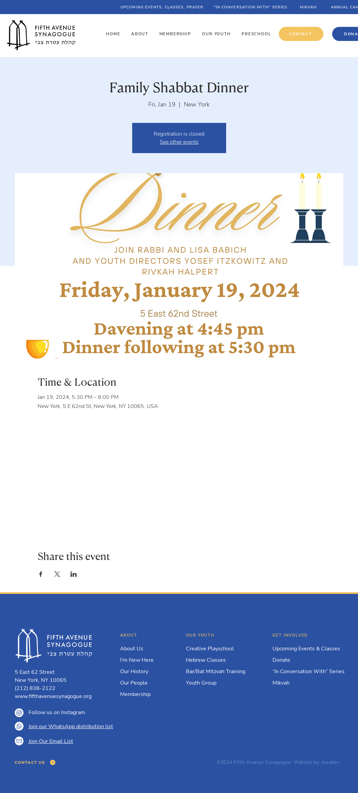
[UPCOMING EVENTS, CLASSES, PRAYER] (162, 7)
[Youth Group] (219, 683)
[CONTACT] (301, 34)
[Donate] (305, 660)
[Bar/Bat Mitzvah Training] (219, 671)
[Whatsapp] (19, 726)
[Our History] (141, 671)
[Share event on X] (57, 574)
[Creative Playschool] (219, 648)
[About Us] (141, 648)
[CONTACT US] (35, 762)
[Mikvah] (305, 683)
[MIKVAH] (309, 7)
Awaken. (331, 762)
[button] (140, 34)
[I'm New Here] (141, 660)
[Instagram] (19, 712)
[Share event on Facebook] (41, 574)
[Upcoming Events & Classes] (307, 648)
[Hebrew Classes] (219, 660)
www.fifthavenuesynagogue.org (53, 696)
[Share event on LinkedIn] (73, 574)
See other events (179, 142)
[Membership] (141, 694)
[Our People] (141, 683)
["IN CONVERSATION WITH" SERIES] (251, 7)
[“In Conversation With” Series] (309, 671)
